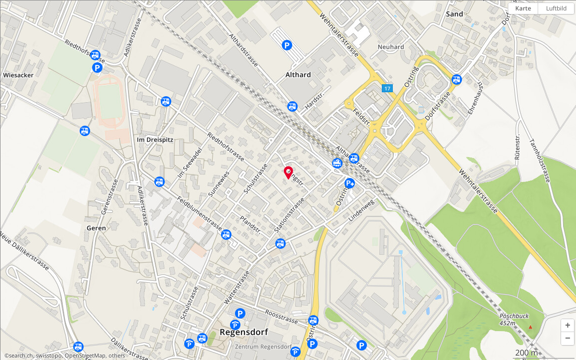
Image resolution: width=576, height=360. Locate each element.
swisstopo (49, 355)
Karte (523, 8)
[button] (567, 325)
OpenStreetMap (85, 355)
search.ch (21, 355)
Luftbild (556, 8)
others (117, 355)
